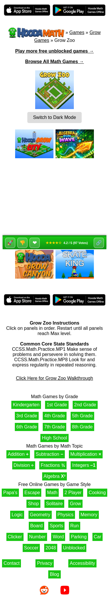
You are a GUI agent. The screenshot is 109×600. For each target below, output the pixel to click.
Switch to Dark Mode (54, 117)
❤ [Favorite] (35, 243)
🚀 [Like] (10, 242)
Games (77, 32)
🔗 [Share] (99, 242)
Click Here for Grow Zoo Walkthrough (54, 378)
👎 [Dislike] (22, 242)
